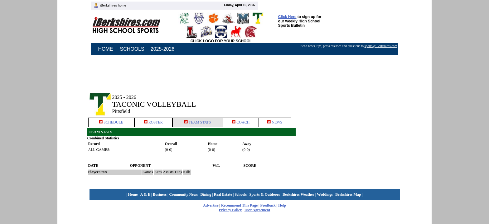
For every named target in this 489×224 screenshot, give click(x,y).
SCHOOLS (132, 49)
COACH (242, 122)
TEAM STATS (200, 122)
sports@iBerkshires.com (381, 46)
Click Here (287, 17)
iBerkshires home (113, 5)
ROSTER (155, 122)
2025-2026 (163, 49)
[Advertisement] (348, 99)
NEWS (277, 122)
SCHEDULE (113, 122)
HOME (105, 49)
